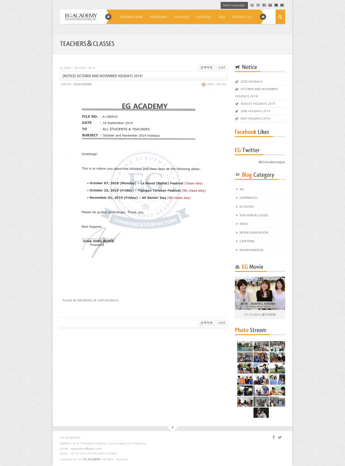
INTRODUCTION (131, 16)
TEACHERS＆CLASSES (254, 215)
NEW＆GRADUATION (254, 232)
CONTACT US (242, 16)
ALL (242, 189)
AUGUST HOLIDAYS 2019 (258, 103)
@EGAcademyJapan (272, 162)
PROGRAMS (158, 16)
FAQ (222, 16)
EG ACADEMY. (92, 459)
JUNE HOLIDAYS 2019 (255, 111)
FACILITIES (181, 16)
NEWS (244, 224)
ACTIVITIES (247, 206)
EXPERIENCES (249, 197)
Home (108, 17)
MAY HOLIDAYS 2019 (255, 118)
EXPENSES (204, 16)
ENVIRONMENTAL (252, 250)
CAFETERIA (247, 241)
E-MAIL (263, 17)
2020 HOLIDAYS (251, 81)
